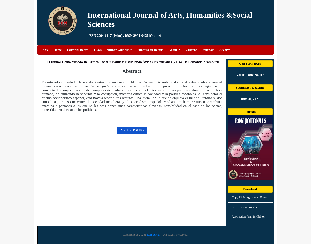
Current (191, 49)
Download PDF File (132, 130)
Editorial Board (77, 49)
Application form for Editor (248, 216)
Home (57, 49)
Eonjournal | (154, 234)
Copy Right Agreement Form (249, 197)
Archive (224, 49)
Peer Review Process (244, 207)
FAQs (98, 49)
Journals (208, 49)
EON (44, 49)
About (173, 49)
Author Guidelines (119, 49)
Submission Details (150, 49)
